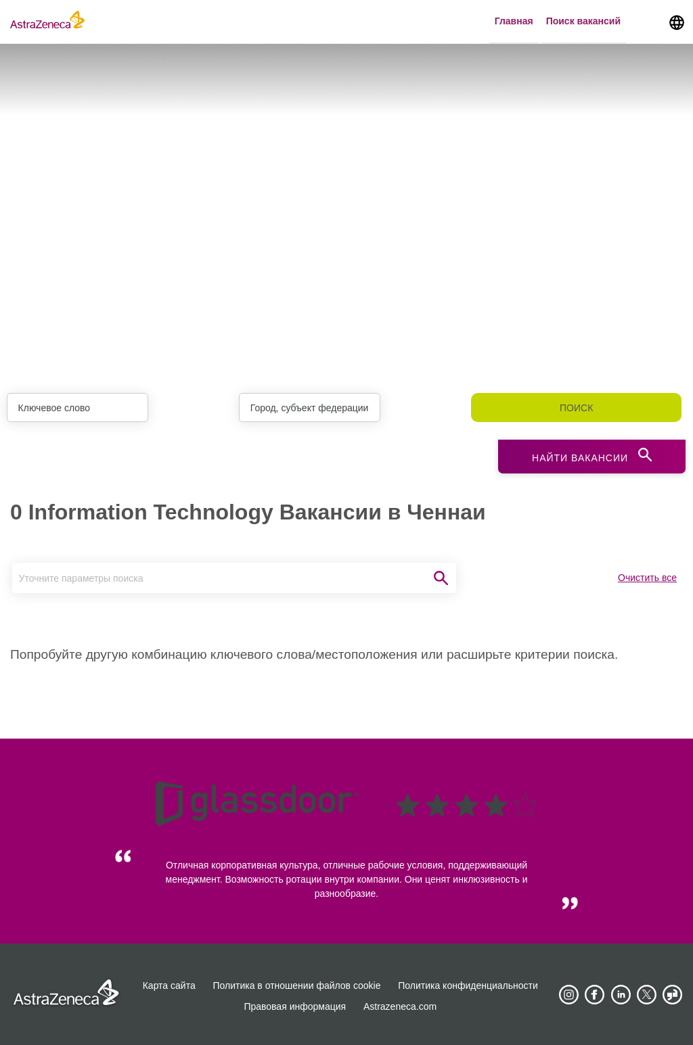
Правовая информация (295, 1006)
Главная (514, 21)
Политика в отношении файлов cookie (297, 985)
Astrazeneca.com (400, 1006)
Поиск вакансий (583, 21)
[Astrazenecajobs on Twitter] (647, 995)
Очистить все (647, 577)
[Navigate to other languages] (677, 21)
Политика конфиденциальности (468, 985)
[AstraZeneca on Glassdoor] (673, 995)
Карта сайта (169, 985)
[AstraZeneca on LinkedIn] (620, 995)
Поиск (576, 407)
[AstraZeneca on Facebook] (595, 995)
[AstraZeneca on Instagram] (568, 995)
